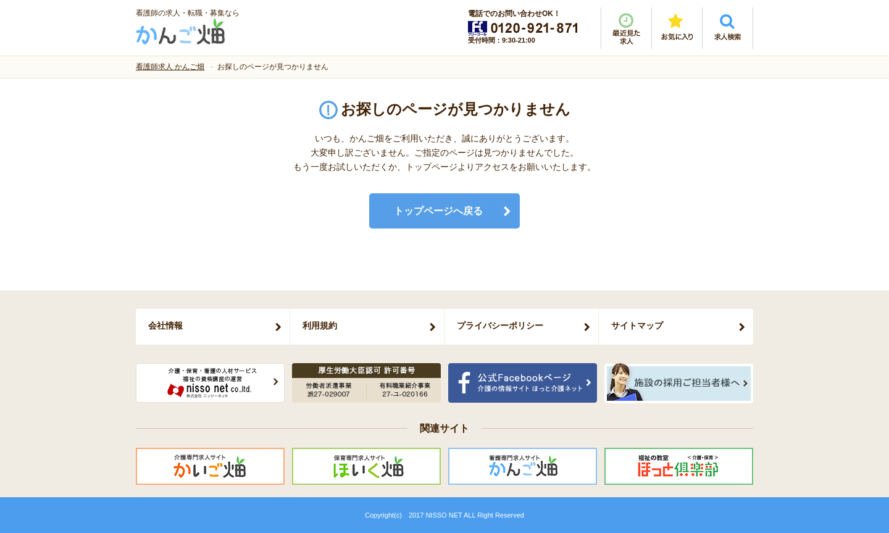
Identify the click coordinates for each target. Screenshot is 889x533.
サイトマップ (637, 325)
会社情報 (165, 325)
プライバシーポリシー (500, 325)
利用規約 (320, 325)
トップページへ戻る (438, 211)
